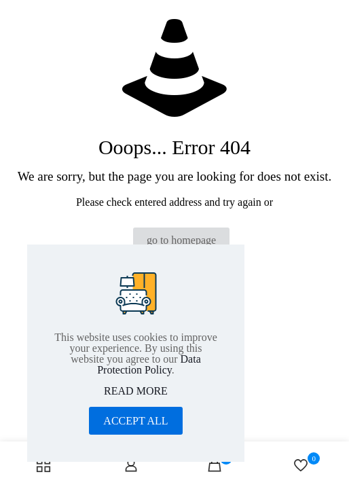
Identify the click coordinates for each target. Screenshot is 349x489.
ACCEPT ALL (135, 421)
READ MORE (136, 391)
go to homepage (181, 240)
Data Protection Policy (149, 364)
